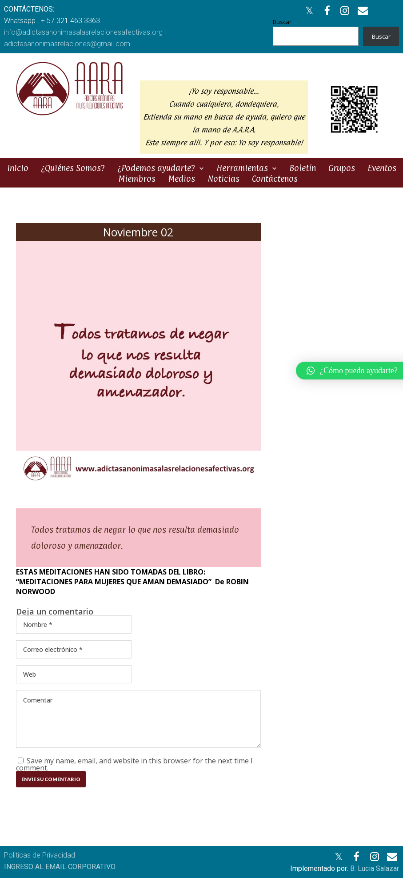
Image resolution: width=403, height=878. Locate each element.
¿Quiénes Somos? (73, 168)
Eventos (381, 168)
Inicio (17, 168)
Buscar (282, 22)
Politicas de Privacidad (39, 855)
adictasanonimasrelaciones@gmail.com (67, 44)
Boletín (302, 168)
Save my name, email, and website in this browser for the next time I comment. (134, 764)
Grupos (341, 168)
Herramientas (242, 168)
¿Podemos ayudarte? (156, 168)
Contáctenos (275, 179)
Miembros (137, 179)
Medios (181, 179)
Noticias (223, 179)
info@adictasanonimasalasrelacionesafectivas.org (83, 32)
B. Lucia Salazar (374, 868)
